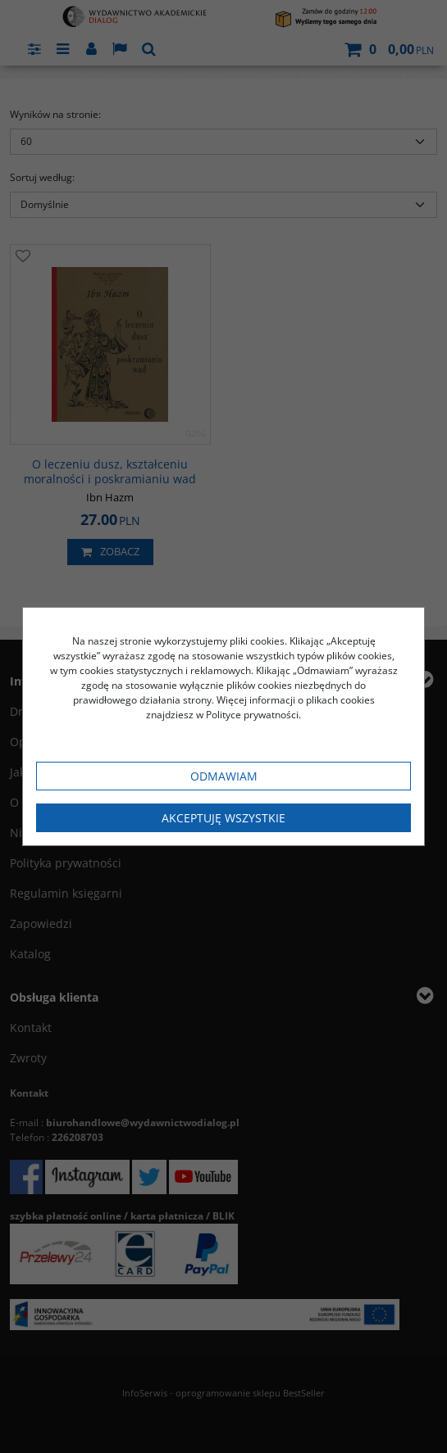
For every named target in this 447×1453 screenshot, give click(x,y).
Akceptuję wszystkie (223, 818)
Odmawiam (224, 776)
